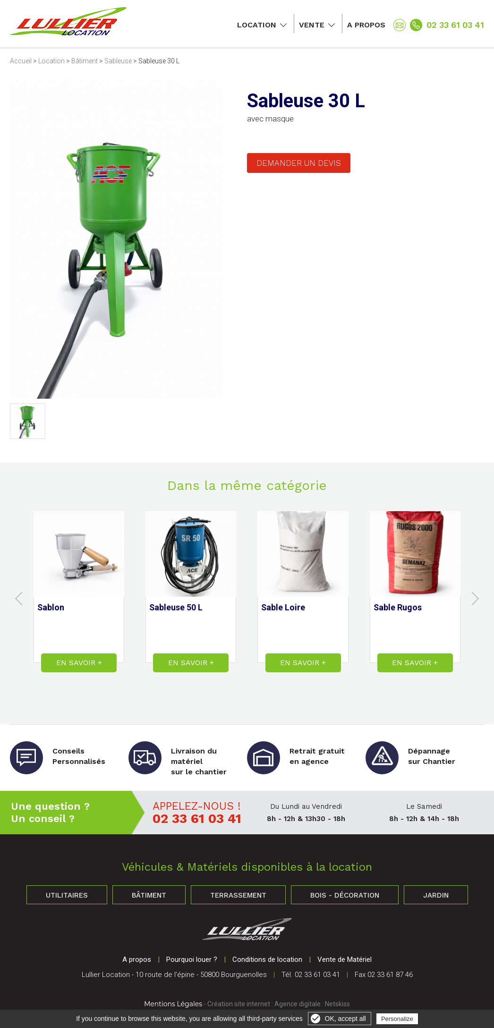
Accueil (21, 61)
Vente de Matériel (344, 959)
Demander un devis (298, 163)
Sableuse (118, 61)
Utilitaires (67, 895)
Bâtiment (84, 61)
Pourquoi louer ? (191, 959)
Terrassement (238, 895)
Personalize (397, 1018)
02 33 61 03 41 (455, 25)
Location (256, 24)
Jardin (436, 895)
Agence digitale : (299, 1004)
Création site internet (238, 1004)
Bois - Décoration (344, 895)
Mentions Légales (173, 1004)
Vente (311, 24)
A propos (366, 24)
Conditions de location (267, 959)
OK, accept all (345, 1018)
